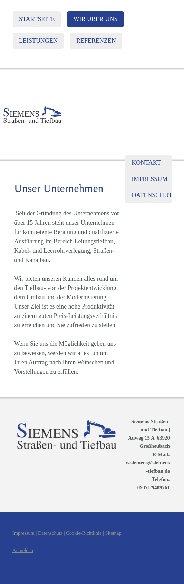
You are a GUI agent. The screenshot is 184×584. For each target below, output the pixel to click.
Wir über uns (95, 19)
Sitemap (113, 533)
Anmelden (22, 550)
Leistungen (38, 40)
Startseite (37, 19)
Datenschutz (152, 195)
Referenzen (96, 40)
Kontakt (146, 162)
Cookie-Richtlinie (83, 533)
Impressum (149, 178)
